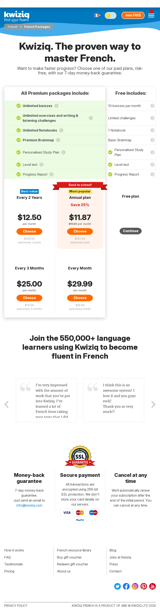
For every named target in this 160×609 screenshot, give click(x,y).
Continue (130, 231)
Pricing (9, 571)
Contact (115, 571)
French (13, 26)
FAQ (7, 557)
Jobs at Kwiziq (120, 557)
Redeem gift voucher (72, 564)
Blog (112, 550)
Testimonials (13, 564)
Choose (29, 231)
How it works (14, 550)
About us (64, 571)
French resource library (74, 550)
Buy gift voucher (69, 557)
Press (113, 564)
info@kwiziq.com (29, 505)
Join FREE (133, 15)
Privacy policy (15, 605)
